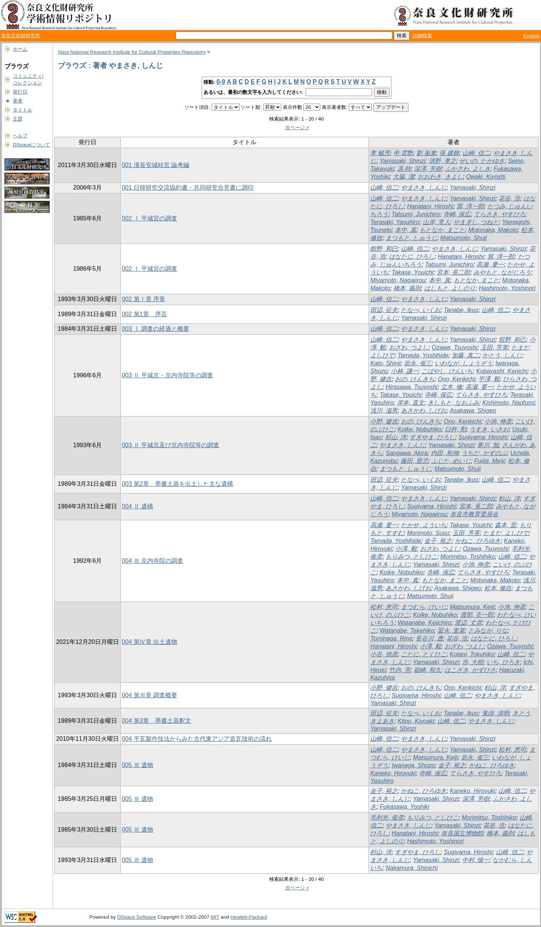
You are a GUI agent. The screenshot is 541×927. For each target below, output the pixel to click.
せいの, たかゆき (482, 161)
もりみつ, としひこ (411, 556)
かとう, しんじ (502, 355)
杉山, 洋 (396, 437)
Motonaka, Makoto (493, 230)
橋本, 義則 (407, 288)
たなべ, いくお (420, 310)
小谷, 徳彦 (384, 654)
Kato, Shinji (385, 363)
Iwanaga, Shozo (413, 765)
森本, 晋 (505, 525)
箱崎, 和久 (427, 670)
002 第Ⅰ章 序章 (144, 299)
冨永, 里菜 (451, 630)
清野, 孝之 (442, 161)
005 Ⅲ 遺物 (138, 765)
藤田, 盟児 (414, 461)
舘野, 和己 (512, 339)
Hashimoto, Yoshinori (507, 288)
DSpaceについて (31, 145)
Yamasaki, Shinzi (402, 161)
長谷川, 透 (429, 638)
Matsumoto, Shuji (463, 238)
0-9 (221, 81)
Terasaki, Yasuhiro (394, 222)
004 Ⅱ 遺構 (138, 506)
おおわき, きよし (440, 176)
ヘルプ (20, 136)
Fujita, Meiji (489, 461)
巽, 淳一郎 (470, 206)
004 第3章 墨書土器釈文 (156, 720)
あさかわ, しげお (423, 410)
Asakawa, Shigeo (473, 410)
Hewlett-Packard (249, 917)
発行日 (20, 92)
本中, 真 (405, 230)
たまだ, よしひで (506, 533)
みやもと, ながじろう (502, 272)
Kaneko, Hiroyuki (393, 773)
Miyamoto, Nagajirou (397, 280)
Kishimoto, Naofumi (508, 402)
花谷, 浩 (509, 198)
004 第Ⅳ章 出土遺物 (150, 642)
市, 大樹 (473, 662)
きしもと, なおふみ (453, 402)
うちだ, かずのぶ (484, 453)
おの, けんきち (414, 379)
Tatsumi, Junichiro (416, 214)
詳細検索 (422, 35)
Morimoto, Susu (428, 533)
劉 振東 (426, 153)
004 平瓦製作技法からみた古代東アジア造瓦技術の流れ (197, 739)
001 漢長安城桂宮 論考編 (156, 165)
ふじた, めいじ (451, 461)
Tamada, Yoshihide (423, 355)
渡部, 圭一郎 (477, 615)
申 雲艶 (403, 153)
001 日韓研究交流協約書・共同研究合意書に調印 (188, 187)
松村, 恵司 (384, 607)
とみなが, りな (488, 630)
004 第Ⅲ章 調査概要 (150, 695)
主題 (18, 119)
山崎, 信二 (476, 153)
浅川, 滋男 (384, 410)
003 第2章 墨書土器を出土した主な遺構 (177, 484)
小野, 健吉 (384, 421)
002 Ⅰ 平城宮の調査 (150, 218)
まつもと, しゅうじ (411, 238)
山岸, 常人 (436, 222)
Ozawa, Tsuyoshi (454, 347)
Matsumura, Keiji (472, 607)
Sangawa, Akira (406, 453)
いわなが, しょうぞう (463, 363)
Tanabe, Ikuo (461, 310)
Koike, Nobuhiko (420, 429)
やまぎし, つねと (476, 222)
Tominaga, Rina (391, 638)
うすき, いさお (489, 429)
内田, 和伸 (444, 453)
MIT (215, 917)
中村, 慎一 (476, 860)
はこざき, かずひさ (470, 670)
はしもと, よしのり (450, 288)
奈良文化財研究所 (20, 35)
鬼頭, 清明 (495, 713)
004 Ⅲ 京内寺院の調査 (153, 561)
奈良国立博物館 (462, 833)
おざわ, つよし (408, 347)
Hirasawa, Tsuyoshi (411, 387)
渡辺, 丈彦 (468, 623)
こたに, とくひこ (423, 654)
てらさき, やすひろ (499, 214)
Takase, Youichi (412, 272)
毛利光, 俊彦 (387, 817)
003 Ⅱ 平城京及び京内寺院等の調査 (171, 445)
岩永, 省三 (417, 363)
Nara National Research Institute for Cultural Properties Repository (131, 52)
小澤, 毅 (406, 549)
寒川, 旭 (488, 445)
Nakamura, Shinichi (412, 868)
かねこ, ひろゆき (477, 541)
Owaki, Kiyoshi (486, 176)
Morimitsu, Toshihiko (467, 556)
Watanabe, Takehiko (407, 630)
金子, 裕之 (438, 541)
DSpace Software (136, 917)
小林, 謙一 (404, 371)
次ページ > (297, 127)
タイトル (22, 110)
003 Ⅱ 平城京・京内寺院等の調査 (168, 375)
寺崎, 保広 (457, 214)
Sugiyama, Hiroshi (482, 437)
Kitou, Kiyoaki (416, 721)
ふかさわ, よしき (467, 169)
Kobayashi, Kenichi (501, 371)
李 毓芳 (380, 153)
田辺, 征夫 (384, 310)
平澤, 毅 (489, 379)
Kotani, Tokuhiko (472, 654)
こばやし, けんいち (447, 371)
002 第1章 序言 (144, 314)
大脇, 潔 (403, 176)
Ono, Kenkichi (456, 379)
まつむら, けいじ (423, 607)
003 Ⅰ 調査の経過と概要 (156, 329)
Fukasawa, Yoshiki (404, 806)
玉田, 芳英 (494, 347)
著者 (18, 101)
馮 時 (404, 169)
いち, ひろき (503, 662)
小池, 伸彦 (498, 421)
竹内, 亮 (399, 670)
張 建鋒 (449, 153)
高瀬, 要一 (490, 264)
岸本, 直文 (410, 402)
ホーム (20, 49)
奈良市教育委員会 (474, 514)
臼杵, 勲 (455, 429)
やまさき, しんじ (423, 187)
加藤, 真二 (465, 355)
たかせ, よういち (423, 525)
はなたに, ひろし (411, 256)
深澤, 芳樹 (428, 169)
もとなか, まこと (442, 230)
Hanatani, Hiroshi (430, 206)
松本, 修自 (498, 588)
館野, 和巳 (384, 249)
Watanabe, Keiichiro (424, 623)
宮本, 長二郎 (453, 272)
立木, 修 (451, 387)
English (531, 36)
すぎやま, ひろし (432, 437)
